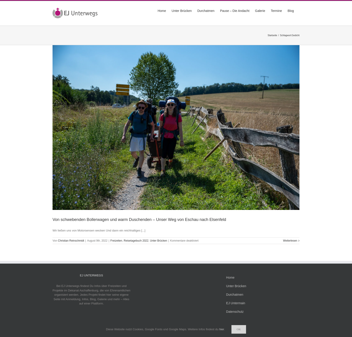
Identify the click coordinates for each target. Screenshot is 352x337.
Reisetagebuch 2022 (136, 240)
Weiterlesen (290, 240)
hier (221, 329)
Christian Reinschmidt (71, 240)
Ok (239, 329)
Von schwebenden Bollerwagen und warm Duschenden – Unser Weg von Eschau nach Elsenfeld (139, 219)
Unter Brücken (158, 240)
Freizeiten (116, 240)
